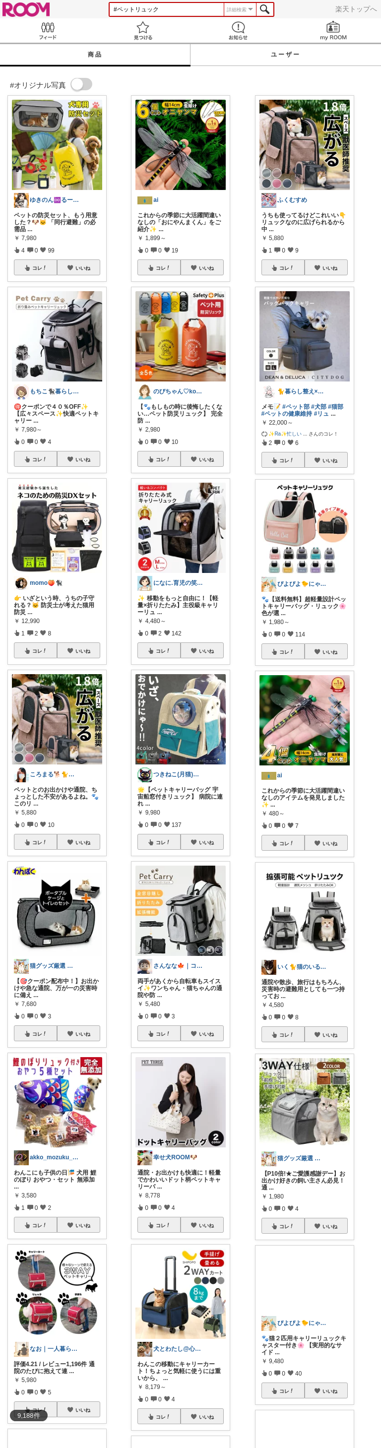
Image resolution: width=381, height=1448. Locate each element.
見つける (142, 30)
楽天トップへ (356, 9)
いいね (82, 267)
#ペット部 (296, 406)
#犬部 (318, 406)
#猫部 (335, 406)
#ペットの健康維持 (287, 413)
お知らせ (238, 30)
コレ (39, 267)
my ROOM (333, 30)
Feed (47, 30)
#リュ (321, 413)
